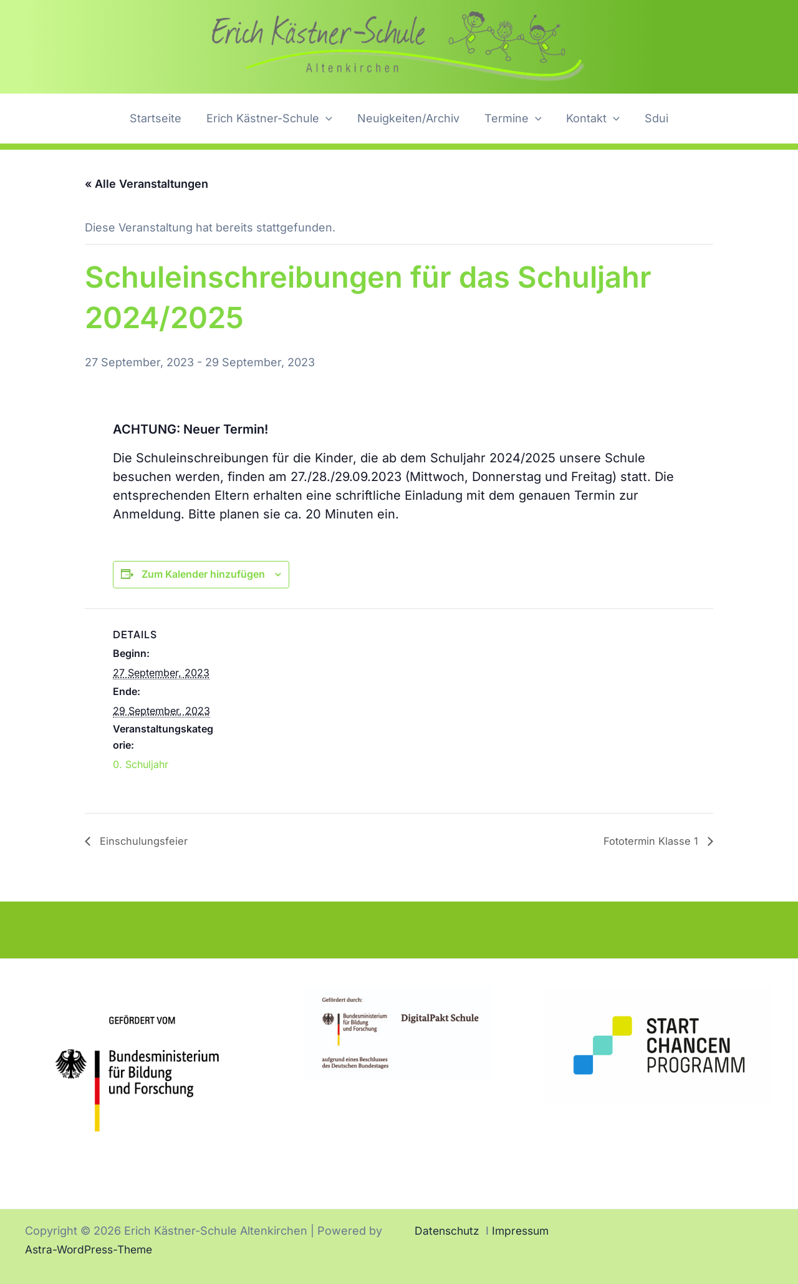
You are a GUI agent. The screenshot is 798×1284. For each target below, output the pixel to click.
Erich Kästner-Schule (273, 119)
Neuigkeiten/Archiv (409, 118)
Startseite (162, 118)
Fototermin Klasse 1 (647, 841)
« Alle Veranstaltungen (146, 183)
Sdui (650, 118)
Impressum (525, 1230)
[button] (329, 119)
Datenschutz (449, 1230)
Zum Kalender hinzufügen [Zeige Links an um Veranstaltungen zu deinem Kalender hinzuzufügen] (203, 574)
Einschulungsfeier (146, 841)
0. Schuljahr (140, 764)
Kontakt (589, 119)
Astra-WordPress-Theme (92, 1249)
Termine (512, 119)
